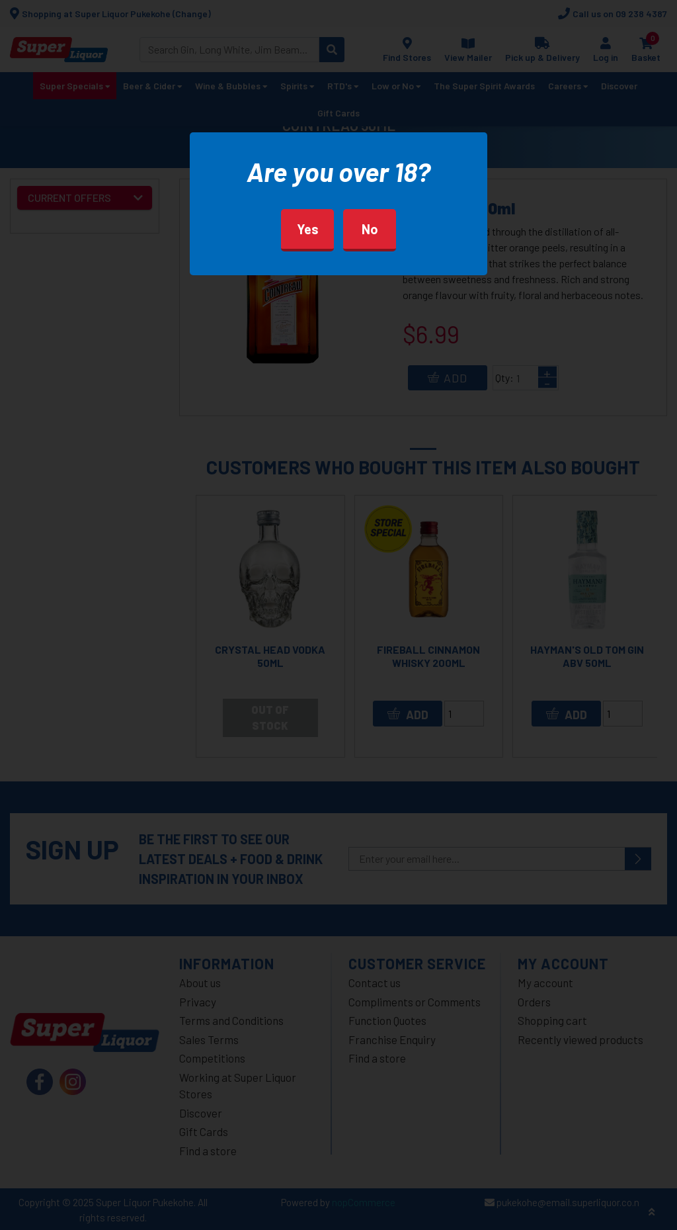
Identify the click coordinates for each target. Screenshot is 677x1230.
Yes (308, 229)
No (370, 229)
